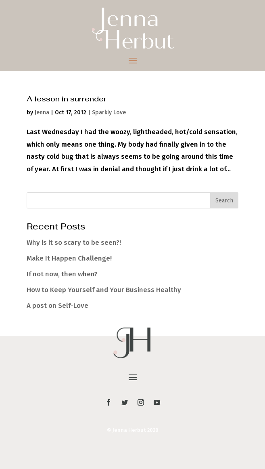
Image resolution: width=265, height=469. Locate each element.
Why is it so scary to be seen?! (74, 242)
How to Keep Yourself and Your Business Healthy (104, 290)
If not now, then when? (62, 274)
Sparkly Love (109, 112)
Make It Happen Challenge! (69, 258)
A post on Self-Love (57, 305)
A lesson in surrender (66, 98)
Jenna (42, 112)
